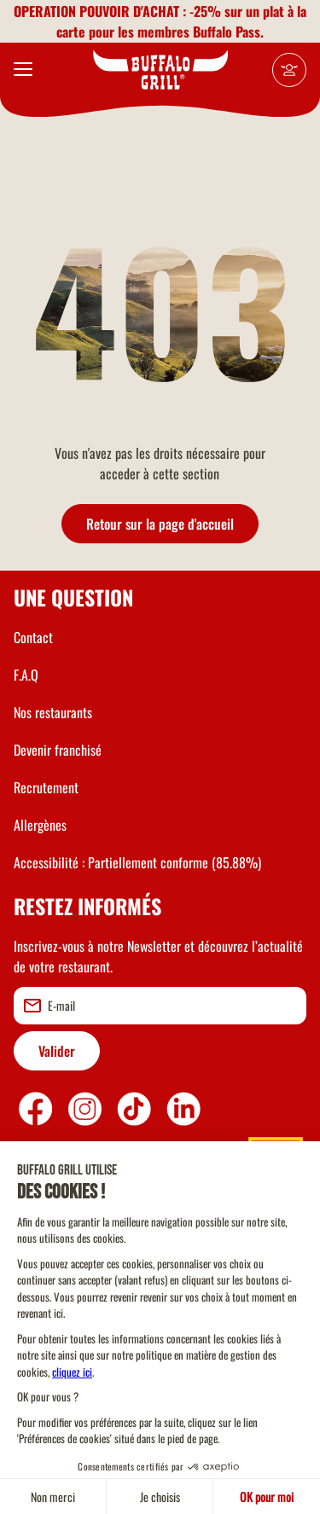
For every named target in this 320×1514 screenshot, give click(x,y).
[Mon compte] (289, 70)
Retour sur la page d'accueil (160, 523)
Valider (56, 1051)
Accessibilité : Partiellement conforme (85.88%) (137, 862)
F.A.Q (26, 674)
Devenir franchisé (58, 750)
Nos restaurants (53, 712)
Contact (33, 637)
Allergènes (40, 825)
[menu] (23, 69)
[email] (160, 1005)
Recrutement (46, 787)
